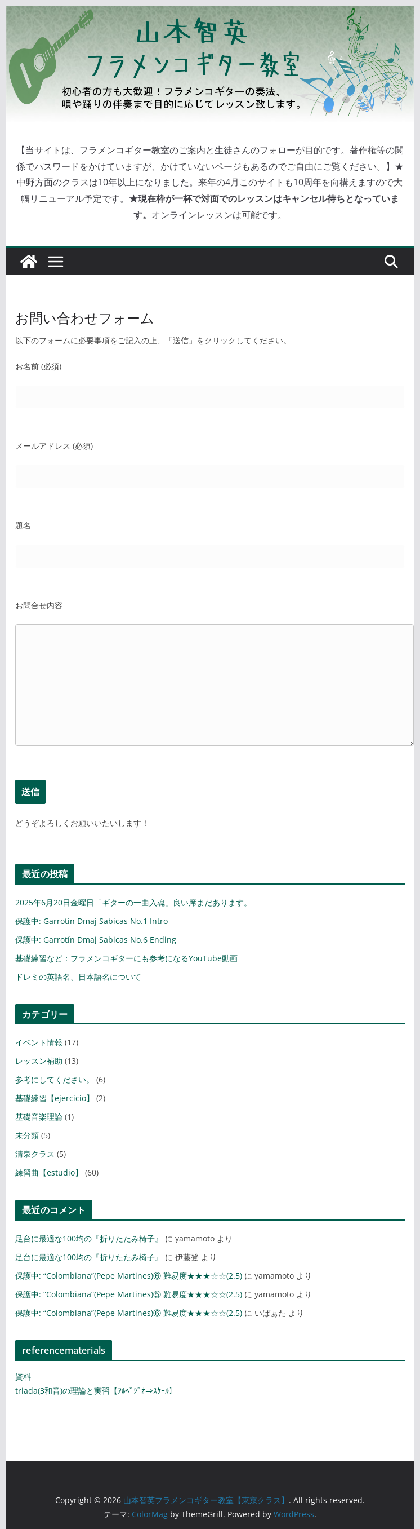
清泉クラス (35, 1153)
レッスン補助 (38, 1060)
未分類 (27, 1135)
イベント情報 (38, 1042)
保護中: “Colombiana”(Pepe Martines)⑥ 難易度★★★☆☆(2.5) (128, 1275)
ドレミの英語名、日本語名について (78, 976)
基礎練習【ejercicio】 (54, 1098)
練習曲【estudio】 (49, 1172)
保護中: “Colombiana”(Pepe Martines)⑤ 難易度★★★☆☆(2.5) (128, 1294)
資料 (23, 1376)
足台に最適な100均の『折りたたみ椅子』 (89, 1238)
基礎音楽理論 (38, 1116)
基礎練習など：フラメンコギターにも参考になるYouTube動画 (126, 958)
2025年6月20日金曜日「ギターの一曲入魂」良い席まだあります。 (133, 902)
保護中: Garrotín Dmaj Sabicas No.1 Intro (91, 921)
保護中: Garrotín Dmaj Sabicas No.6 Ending (95, 939)
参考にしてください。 (54, 1079)
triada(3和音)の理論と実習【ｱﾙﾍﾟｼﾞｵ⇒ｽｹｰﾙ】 (96, 1390)
